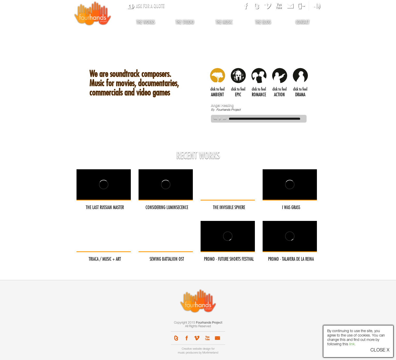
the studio (185, 22)
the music (224, 22)
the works (145, 22)
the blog (263, 22)
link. (352, 344)
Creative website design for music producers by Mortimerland (198, 351)
